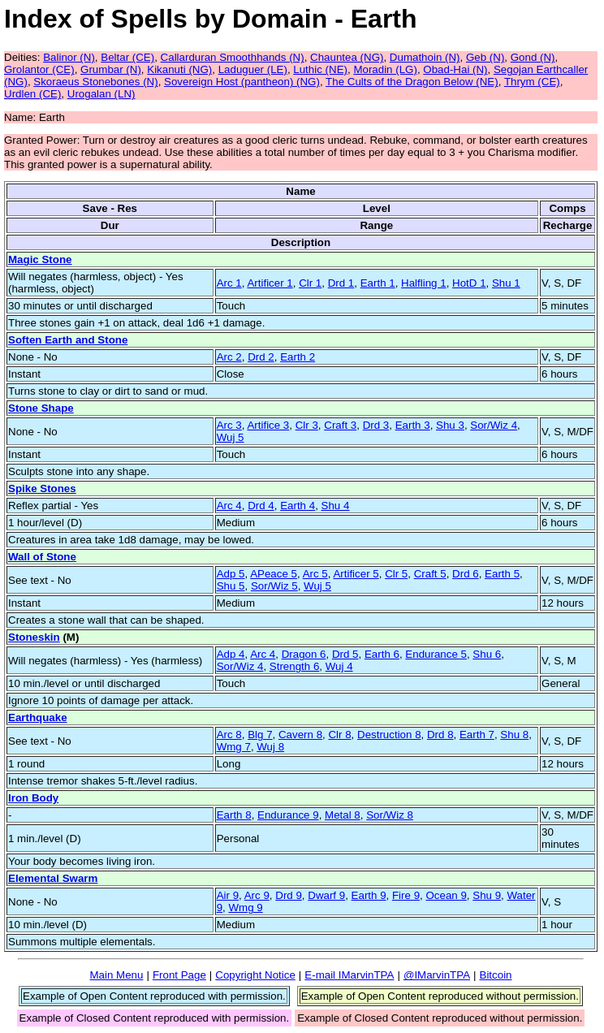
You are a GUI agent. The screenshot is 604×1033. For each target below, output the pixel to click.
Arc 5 (315, 574)
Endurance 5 (436, 654)
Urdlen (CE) (32, 94)
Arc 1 (229, 283)
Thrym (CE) (532, 82)
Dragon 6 (304, 654)
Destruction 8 (389, 734)
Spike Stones (42, 488)
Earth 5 (502, 574)
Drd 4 (261, 505)
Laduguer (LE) (252, 69)
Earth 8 (234, 815)
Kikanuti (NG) (179, 69)
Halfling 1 (424, 283)
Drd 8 (440, 734)
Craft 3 (340, 425)
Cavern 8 (300, 734)
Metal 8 (342, 815)
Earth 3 (412, 425)
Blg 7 (260, 734)
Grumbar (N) (110, 69)
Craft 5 (430, 574)
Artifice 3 (268, 425)
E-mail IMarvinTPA (349, 975)
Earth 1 (377, 283)
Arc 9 (257, 895)
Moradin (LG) (385, 69)
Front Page (179, 975)
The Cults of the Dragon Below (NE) (412, 82)
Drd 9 (288, 895)
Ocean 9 (445, 895)
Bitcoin (496, 975)
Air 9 (228, 895)
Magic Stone (40, 259)
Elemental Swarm (52, 878)
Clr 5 (396, 574)
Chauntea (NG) (346, 57)
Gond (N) (533, 57)
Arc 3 (229, 425)
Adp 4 (231, 654)
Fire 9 (406, 895)
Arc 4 (229, 505)
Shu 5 (231, 586)
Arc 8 (229, 734)
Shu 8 (514, 734)
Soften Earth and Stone (67, 340)
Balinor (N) (69, 57)
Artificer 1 (269, 283)
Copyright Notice (255, 975)
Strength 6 (295, 666)
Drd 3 (376, 425)
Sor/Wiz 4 (493, 425)
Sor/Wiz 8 (389, 815)
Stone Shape (41, 408)
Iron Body (33, 798)
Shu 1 (506, 283)
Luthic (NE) (320, 69)
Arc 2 (229, 357)
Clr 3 (307, 425)
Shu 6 (486, 654)
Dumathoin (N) (425, 57)
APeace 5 (273, 574)
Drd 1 (341, 283)
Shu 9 (486, 895)
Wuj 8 (270, 747)
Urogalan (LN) (101, 94)
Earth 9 (369, 895)
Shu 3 (450, 425)
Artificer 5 (355, 574)
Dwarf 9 (326, 895)
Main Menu (116, 975)
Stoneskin (34, 637)
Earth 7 (476, 734)
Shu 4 (335, 505)
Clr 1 (310, 283)
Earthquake (37, 717)
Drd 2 (261, 357)
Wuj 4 (339, 666)
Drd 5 (345, 654)
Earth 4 (297, 505)
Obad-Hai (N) (455, 69)
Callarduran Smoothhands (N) (232, 57)
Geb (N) (485, 57)
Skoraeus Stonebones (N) (95, 82)
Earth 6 (382, 654)
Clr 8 (339, 734)
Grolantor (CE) (39, 69)
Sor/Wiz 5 (274, 586)
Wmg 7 (234, 747)
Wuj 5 (230, 437)
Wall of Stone (42, 557)
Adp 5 (231, 574)
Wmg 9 (245, 907)
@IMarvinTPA (436, 975)
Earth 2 (297, 357)
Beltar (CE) (127, 57)
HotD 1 (468, 283)
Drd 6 (465, 574)
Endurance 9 (288, 815)
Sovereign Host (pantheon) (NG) (242, 82)
